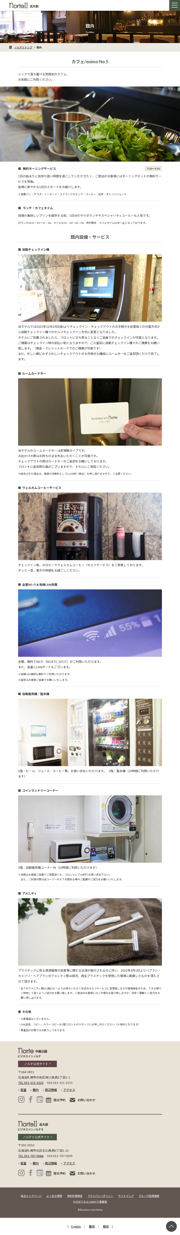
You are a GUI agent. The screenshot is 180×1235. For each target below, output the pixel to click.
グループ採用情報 (149, 1196)
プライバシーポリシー (100, 1196)
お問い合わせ (86, 1100)
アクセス (69, 1090)
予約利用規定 (74, 1196)
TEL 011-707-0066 (30, 1156)
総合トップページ (31, 1196)
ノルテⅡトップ (23, 47)
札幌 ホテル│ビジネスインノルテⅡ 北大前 (24, 5)
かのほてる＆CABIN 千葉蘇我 (90, 1201)
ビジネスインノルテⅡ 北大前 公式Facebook (30, 1173)
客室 (23, 1090)
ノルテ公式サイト (36, 1064)
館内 (36, 1090)
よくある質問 (54, 1196)
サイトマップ (126, 1196)
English (76, 1226)
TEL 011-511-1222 (30, 1083)
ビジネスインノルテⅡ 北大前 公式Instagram (21, 1173)
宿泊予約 (59, 1100)
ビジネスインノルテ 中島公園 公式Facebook (30, 1099)
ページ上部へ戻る (171, 1226)
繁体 (92, 1226)
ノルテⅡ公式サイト (36, 1137)
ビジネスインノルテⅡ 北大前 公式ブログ (40, 1173)
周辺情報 (51, 1090)
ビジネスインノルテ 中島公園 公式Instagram (21, 1099)
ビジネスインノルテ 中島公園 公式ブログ (40, 1099)
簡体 (106, 1226)
